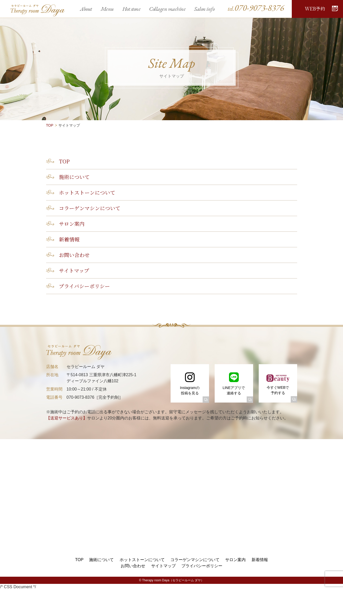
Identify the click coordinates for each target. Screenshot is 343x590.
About (86, 9)
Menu (107, 9)
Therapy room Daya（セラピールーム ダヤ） (173, 580)
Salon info (204, 9)
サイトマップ (74, 270)
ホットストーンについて (87, 192)
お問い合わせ (74, 255)
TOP (50, 125)
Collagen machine (167, 9)
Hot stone (131, 9)
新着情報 (69, 239)
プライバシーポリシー (84, 286)
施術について (74, 177)
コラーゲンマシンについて (89, 208)
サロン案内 (72, 223)
